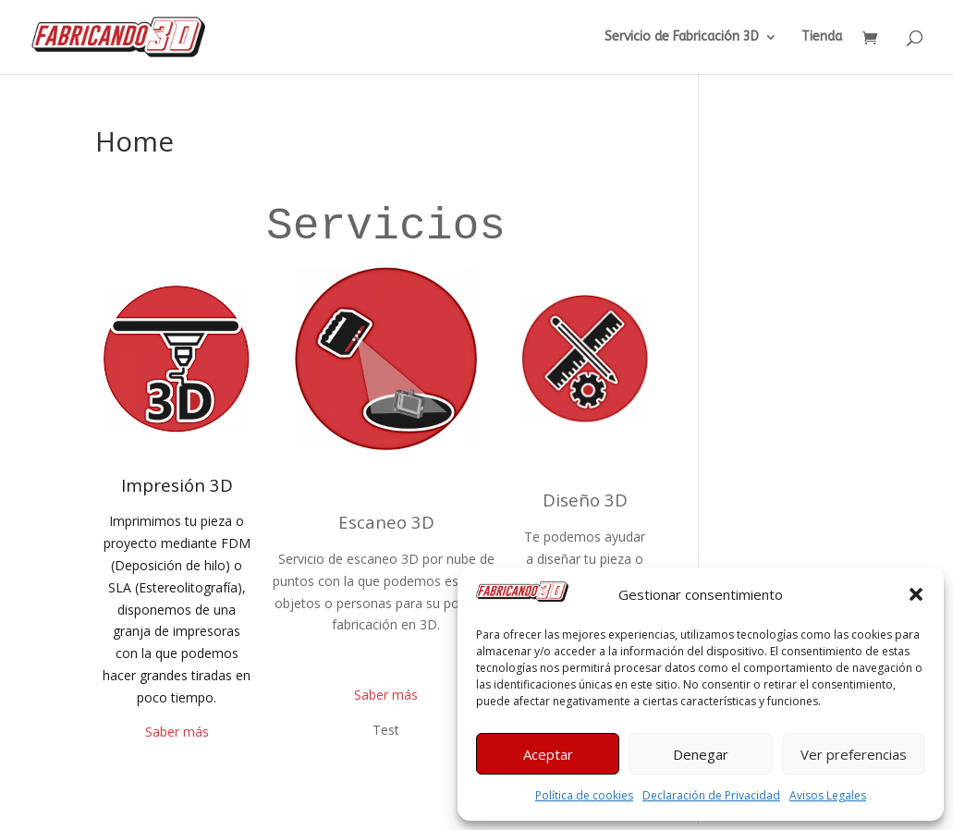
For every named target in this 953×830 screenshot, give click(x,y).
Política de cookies (584, 795)
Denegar (700, 754)
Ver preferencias (853, 754)
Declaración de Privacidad (711, 795)
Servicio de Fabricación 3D (682, 37)
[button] (916, 594)
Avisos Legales (827, 795)
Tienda (821, 37)
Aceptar (548, 754)
